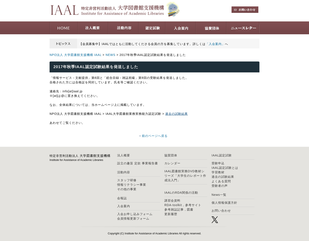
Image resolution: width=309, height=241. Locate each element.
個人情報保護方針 (224, 202)
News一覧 (219, 194)
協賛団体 (211, 27)
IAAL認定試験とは (225, 167)
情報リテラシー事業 (131, 184)
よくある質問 (221, 181)
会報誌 (122, 198)
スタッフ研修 (126, 180)
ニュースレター (242, 27)
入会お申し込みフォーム (135, 214)
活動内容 (123, 27)
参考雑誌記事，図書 (178, 209)
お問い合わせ (221, 210)
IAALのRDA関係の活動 (181, 192)
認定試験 (152, 27)
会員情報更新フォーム (133, 218)
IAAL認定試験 (222, 155)
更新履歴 (170, 214)
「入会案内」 (215, 44)
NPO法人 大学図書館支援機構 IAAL (75, 55)
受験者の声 (220, 185)
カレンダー (172, 163)
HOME (64, 27)
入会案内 (180, 27)
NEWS (110, 55)
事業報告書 (150, 163)
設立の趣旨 (125, 163)
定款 (137, 163)
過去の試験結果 (176, 113)
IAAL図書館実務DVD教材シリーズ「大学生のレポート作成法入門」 (185, 175)
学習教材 (218, 172)
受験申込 (218, 163)
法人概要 (93, 27)
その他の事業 (126, 189)
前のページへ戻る (155, 136)
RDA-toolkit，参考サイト (182, 205)
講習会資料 (172, 200)
